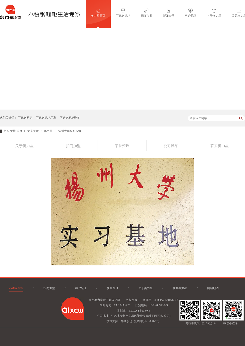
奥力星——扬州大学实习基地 (62, 131)
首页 (20, 131)
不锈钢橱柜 (123, 13)
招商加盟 (146, 13)
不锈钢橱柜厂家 (46, 117)
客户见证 (190, 13)
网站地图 (213, 288)
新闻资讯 (168, 13)
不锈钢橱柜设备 (70, 117)
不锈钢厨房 (25, 117)
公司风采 (171, 146)
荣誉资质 (33, 131)
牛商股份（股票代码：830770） (141, 321)
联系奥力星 (219, 146)
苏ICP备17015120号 (166, 300)
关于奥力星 (214, 13)
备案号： (148, 300)
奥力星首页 (98, 13)
